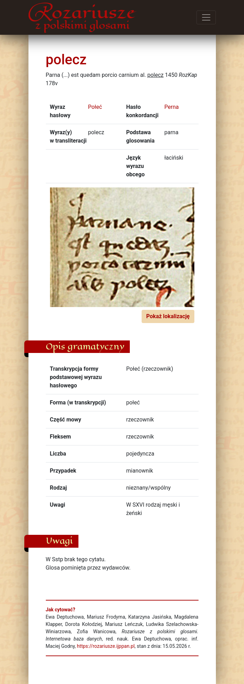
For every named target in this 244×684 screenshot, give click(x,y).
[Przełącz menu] (206, 17)
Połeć (95, 107)
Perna (172, 107)
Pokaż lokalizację (168, 316)
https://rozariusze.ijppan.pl (106, 646)
